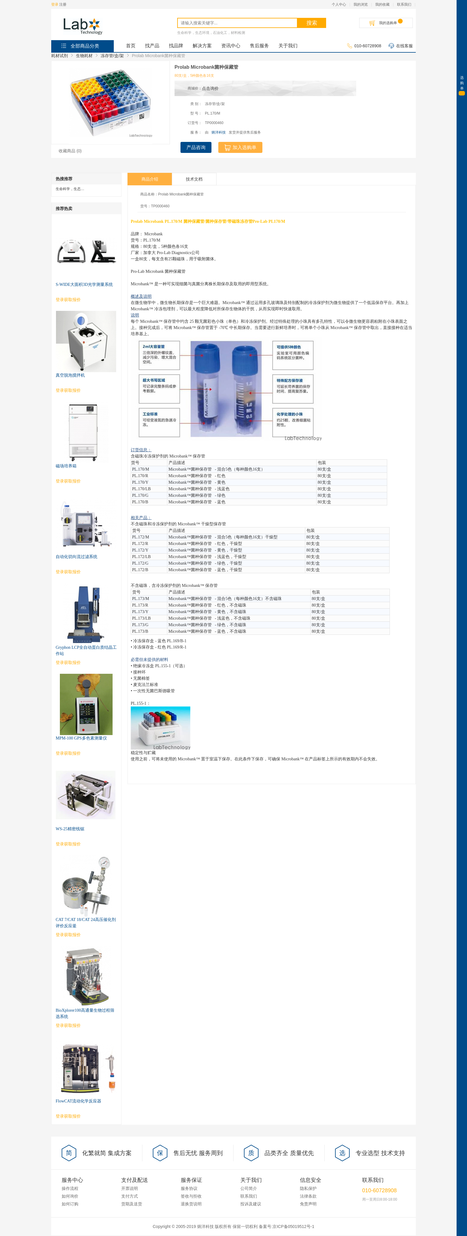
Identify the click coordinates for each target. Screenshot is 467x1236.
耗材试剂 (59, 55)
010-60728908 (364, 46)
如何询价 (70, 1196)
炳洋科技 (218, 132)
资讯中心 (230, 45)
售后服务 (259, 45)
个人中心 (339, 4)
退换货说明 (191, 1203)
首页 (131, 45)
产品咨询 (196, 147)
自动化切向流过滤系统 (76, 556)
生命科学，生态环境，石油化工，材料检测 (211, 33)
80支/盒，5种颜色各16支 (194, 75)
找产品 (152, 45)
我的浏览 (361, 4)
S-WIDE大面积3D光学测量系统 (84, 284)
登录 (54, 4)
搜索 (311, 23)
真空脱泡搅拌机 (70, 375)
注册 (62, 4)
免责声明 (308, 1203)
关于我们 (288, 45)
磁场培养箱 (66, 466)
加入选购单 (240, 148)
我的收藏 (382, 4)
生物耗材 (84, 55)
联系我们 (404, 4)
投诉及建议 (250, 1203)
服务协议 (189, 1188)
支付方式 (129, 1196)
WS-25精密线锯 (70, 829)
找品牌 (176, 45)
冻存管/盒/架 (112, 55)
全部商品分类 (79, 46)
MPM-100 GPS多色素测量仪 (81, 738)
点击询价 (210, 88)
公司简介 (248, 1188)
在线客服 (401, 46)
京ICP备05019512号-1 (293, 1226)
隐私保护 (308, 1188)
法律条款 (308, 1196)
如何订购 (70, 1203)
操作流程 (70, 1188)
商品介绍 (149, 179)
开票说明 (129, 1188)
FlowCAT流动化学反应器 (78, 1101)
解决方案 (202, 45)
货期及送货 (131, 1203)
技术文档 (194, 179)
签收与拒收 (191, 1196)
